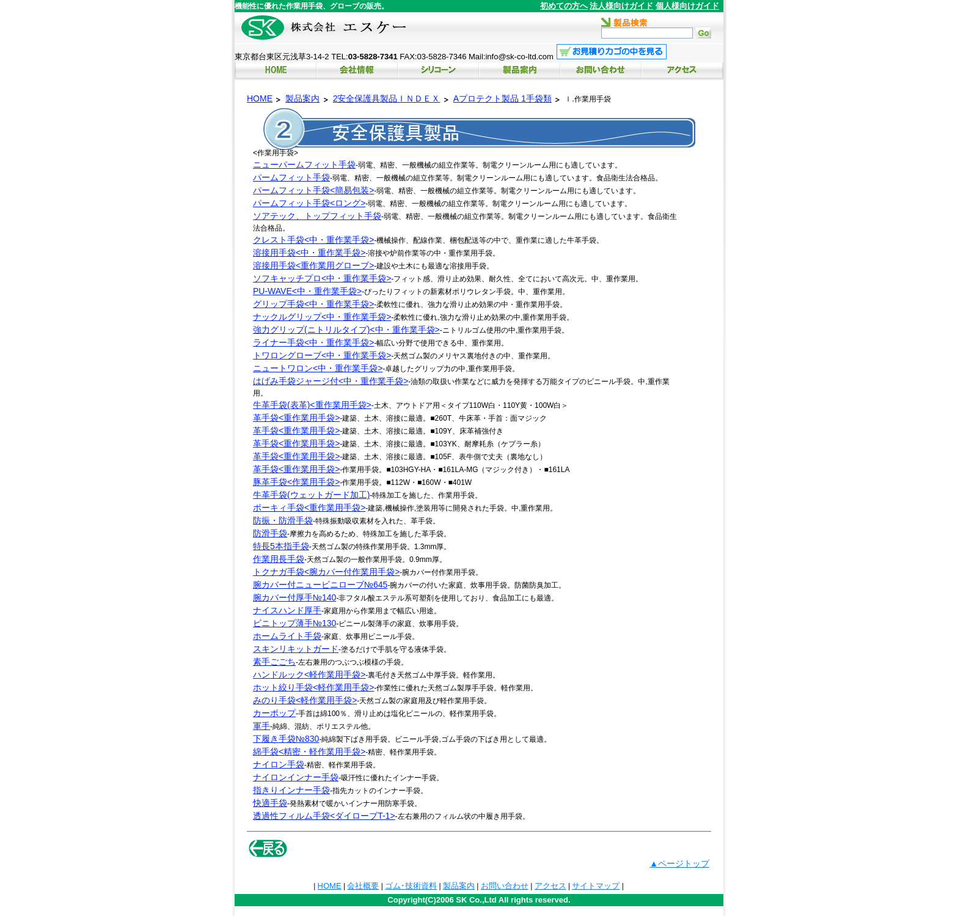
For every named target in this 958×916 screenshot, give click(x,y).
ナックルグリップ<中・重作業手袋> (322, 317)
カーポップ (274, 713)
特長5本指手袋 (281, 546)
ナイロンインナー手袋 (295, 777)
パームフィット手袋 (291, 177)
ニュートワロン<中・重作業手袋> (317, 368)
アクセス (550, 885)
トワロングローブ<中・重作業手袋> (322, 355)
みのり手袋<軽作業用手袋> (305, 700)
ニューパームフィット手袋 (304, 164)
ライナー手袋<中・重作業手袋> (313, 342)
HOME (259, 98)
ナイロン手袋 (278, 764)
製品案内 (302, 98)
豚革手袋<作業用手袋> (296, 482)
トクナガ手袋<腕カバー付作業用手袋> (326, 572)
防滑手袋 (270, 533)
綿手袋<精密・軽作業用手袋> (309, 751)
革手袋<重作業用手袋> (296, 418)
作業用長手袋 (278, 559)
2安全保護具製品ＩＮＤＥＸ (387, 98)
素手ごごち (274, 662)
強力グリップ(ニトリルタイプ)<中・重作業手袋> (346, 329)
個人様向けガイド (687, 5)
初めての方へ (564, 5)
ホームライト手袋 (287, 636)
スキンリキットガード (295, 649)
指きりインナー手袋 (291, 790)
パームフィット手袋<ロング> (309, 203)
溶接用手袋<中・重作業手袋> (309, 252)
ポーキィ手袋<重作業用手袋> (309, 507)
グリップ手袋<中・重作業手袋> (313, 304)
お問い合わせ (504, 885)
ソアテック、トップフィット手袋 (317, 216)
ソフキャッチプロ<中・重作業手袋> (322, 278)
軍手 (261, 726)
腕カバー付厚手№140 (294, 597)
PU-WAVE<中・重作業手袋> (307, 291)
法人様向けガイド (621, 5)
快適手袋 (270, 803)
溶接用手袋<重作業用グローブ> (313, 265)
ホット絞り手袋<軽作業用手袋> (313, 687)
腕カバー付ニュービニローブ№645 (320, 584)
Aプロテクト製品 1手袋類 (502, 98)
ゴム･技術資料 (411, 885)
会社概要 (363, 885)
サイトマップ (596, 885)
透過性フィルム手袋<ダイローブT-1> (324, 816)
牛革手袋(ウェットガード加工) (311, 495)
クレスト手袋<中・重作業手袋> (313, 240)
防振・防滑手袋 (283, 520)
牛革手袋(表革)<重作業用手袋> (312, 405)
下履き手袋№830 (286, 739)
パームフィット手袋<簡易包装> (313, 190)
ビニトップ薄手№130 (294, 623)
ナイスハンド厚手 (287, 610)
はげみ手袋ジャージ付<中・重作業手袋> (330, 381)
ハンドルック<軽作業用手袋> (309, 674)
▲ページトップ (679, 863)
